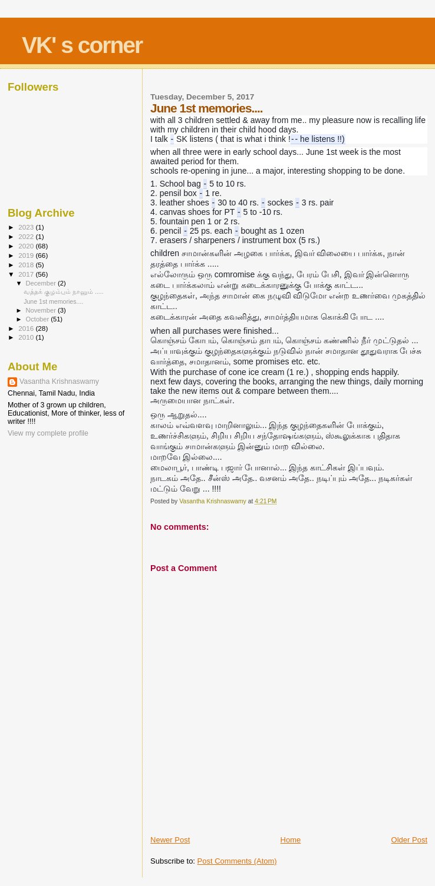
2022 (26, 236)
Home (291, 839)
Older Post (409, 839)
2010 (26, 337)
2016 (26, 328)
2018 (26, 264)
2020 (26, 246)
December (42, 283)
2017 (26, 274)
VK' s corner (82, 45)
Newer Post (170, 839)
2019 (26, 255)
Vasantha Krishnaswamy (59, 381)
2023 (26, 227)
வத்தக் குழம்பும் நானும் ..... (64, 291)
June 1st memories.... (53, 301)
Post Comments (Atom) (237, 861)
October (38, 319)
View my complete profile (48, 433)
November (42, 310)
